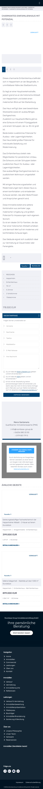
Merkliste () (36, 266)
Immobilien (7, 678)
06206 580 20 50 (22, 432)
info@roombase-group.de (22, 429)
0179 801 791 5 (22, 435)
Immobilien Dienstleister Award (15, 746)
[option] (21, 41)
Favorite (25, 266)
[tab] (4, 69)
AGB (18, 377)
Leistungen (7, 697)
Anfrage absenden (21, 395)
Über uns (6, 727)
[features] (14, 69)
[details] (7, 69)
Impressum (19, 782)
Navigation (7, 652)
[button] (39, 3)
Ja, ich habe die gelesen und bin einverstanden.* (21, 373)
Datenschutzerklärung (29, 390)
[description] (4, 69)
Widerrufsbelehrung (24, 372)
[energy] (11, 69)
